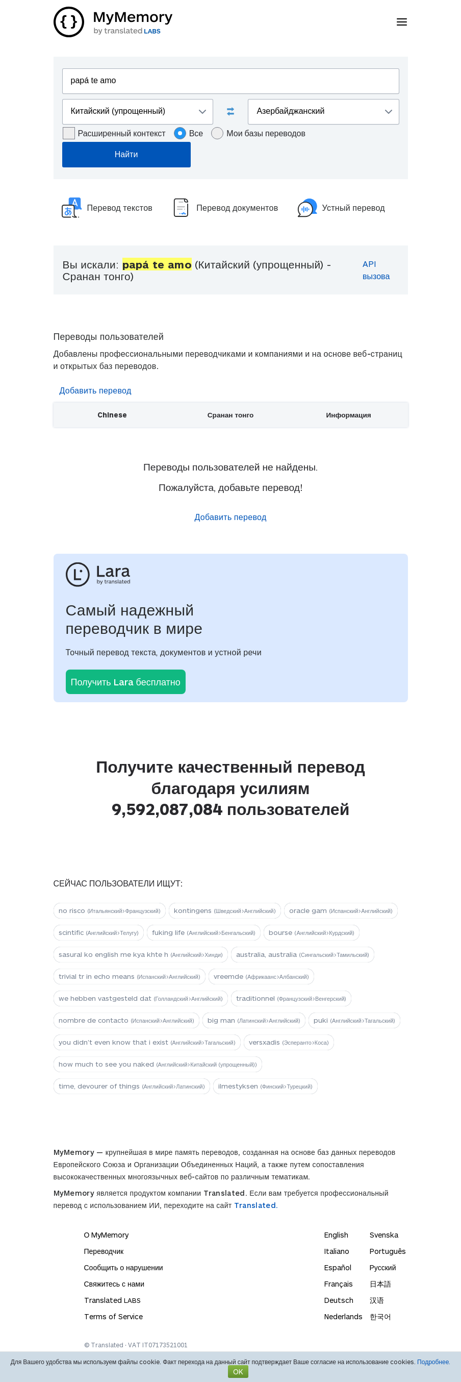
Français (338, 1283)
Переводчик (104, 1251)
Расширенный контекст (114, 133)
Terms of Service (113, 1316)
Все (188, 133)
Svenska (384, 1234)
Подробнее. (433, 1361)
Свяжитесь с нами (114, 1283)
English (336, 1234)
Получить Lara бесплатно (126, 681)
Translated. (256, 1205)
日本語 (380, 1283)
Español (337, 1267)
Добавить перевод (96, 390)
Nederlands (343, 1316)
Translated (112, 1300)
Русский (383, 1267)
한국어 (380, 1316)
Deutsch (338, 1300)
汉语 (377, 1300)
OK (238, 1371)
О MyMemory (106, 1234)
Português (388, 1251)
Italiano (336, 1251)
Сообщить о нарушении (123, 1267)
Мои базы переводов (258, 133)
